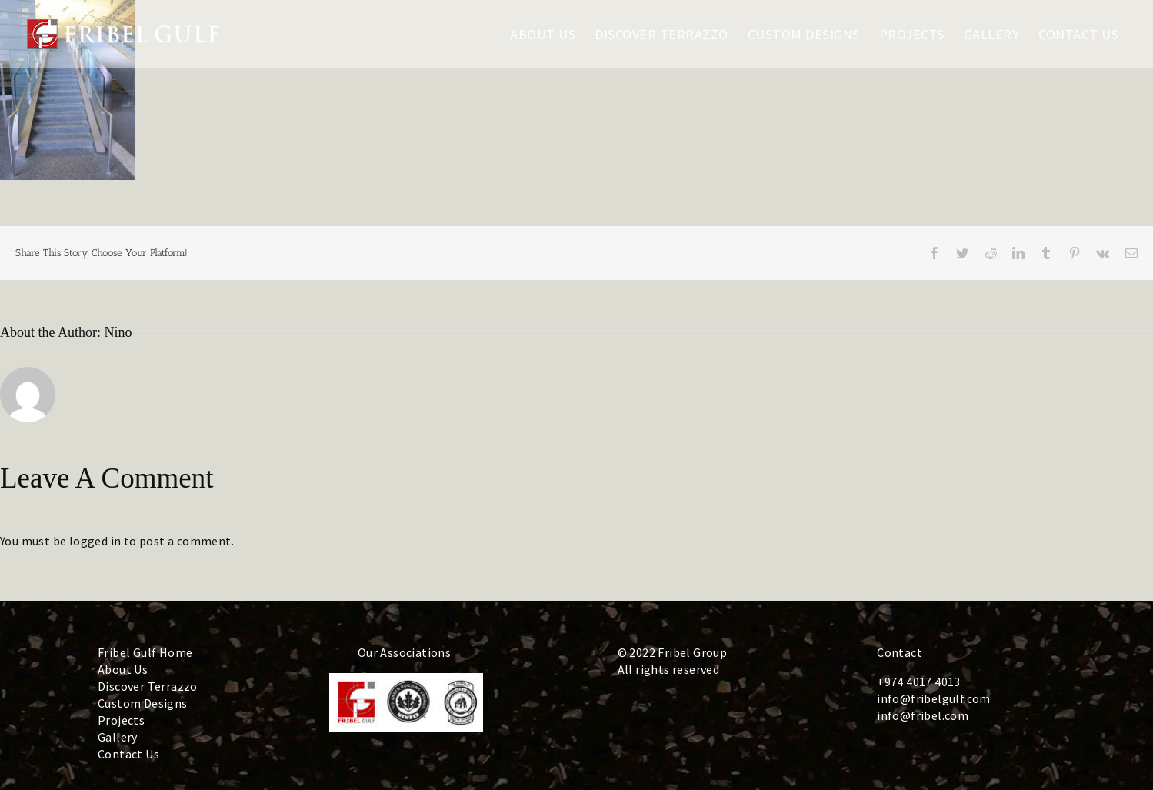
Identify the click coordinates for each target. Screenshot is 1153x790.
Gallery (118, 737)
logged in (95, 540)
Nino (118, 332)
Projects (121, 720)
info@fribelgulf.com (934, 698)
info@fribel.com (922, 715)
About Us (123, 669)
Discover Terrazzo (148, 686)
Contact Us (128, 754)
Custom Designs (143, 703)
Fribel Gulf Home (145, 652)
